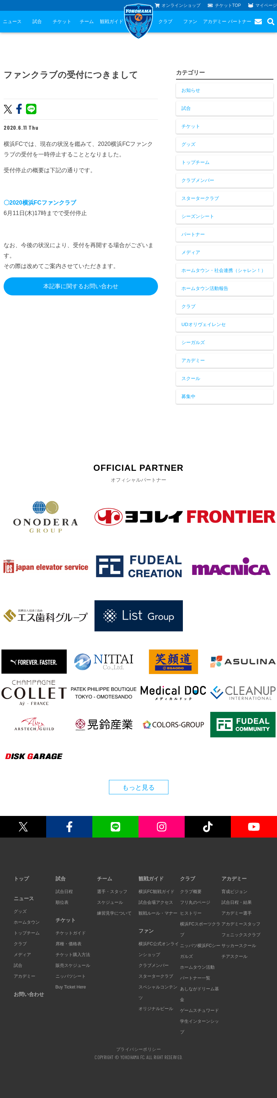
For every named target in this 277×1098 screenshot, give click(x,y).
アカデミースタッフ (240, 924)
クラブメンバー (197, 180)
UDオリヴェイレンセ (203, 324)
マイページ (262, 5)
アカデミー (215, 21)
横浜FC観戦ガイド (156, 891)
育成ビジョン (234, 891)
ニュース (12, 21)
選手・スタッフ (112, 891)
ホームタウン (27, 922)
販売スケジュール (73, 965)
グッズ (188, 144)
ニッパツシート (71, 976)
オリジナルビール (155, 1008)
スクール (190, 378)
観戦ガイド (111, 21)
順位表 (62, 902)
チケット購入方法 (73, 954)
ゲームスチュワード (199, 1010)
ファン (190, 21)
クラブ (165, 21)
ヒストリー (191, 913)
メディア (190, 252)
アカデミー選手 (236, 913)
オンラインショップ (178, 5)
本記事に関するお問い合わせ (80, 286)
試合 (37, 21)
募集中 (188, 396)
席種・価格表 (69, 943)
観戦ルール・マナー (157, 913)
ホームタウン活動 (197, 967)
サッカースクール (238, 945)
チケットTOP (224, 5)
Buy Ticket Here (71, 987)
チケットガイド (71, 933)
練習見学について (114, 913)
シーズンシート (197, 216)
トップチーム (195, 162)
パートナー (239, 21)
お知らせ (190, 90)
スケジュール (110, 902)
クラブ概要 (191, 891)
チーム (87, 21)
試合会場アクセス (155, 902)
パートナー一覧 (195, 978)
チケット (62, 21)
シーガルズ (193, 342)
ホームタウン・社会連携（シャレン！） (223, 270)
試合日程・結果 (236, 902)
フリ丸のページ (195, 902)
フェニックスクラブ (240, 934)
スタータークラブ (200, 198)
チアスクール (234, 956)
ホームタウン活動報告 (204, 288)
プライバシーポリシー (138, 1049)
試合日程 (64, 891)
